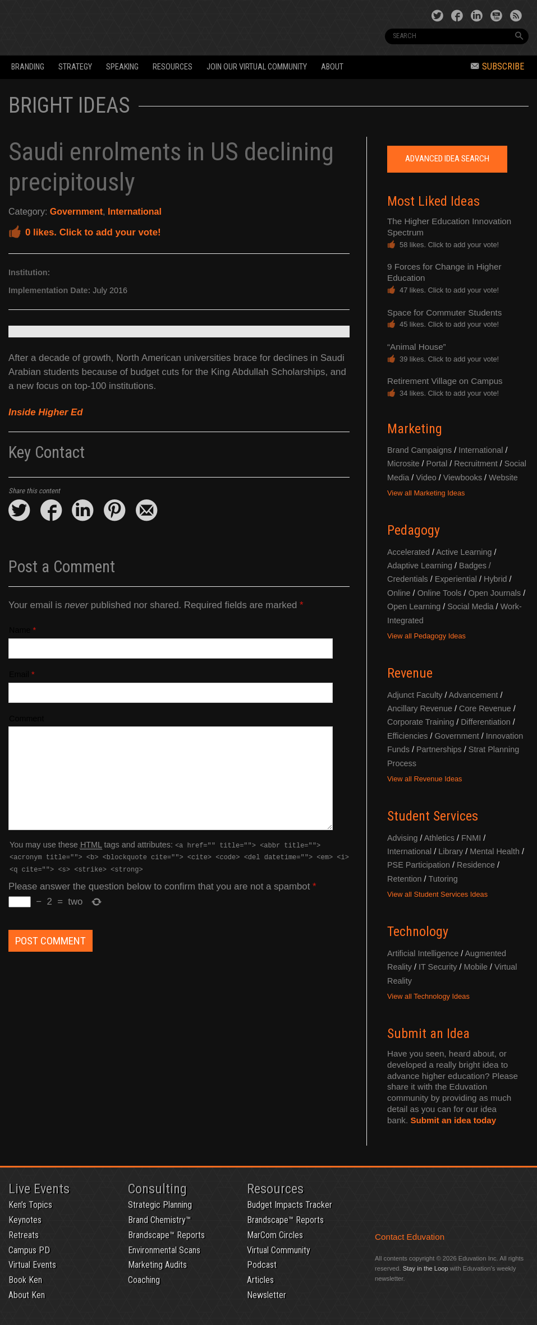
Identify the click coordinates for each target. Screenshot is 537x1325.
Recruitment (476, 463)
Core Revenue (485, 708)
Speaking (122, 67)
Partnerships (439, 749)
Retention (404, 878)
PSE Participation (418, 864)
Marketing (414, 429)
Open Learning (413, 606)
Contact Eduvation (409, 1236)
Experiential (456, 579)
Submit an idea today (453, 1120)
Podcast (262, 1264)
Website (503, 477)
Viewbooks (462, 477)
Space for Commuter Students (444, 312)
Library (450, 851)
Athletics (439, 837)
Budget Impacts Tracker (289, 1204)
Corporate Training (420, 721)
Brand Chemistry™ (159, 1220)
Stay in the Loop (425, 1268)
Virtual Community (278, 1250)
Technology (417, 931)
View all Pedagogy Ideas (426, 636)
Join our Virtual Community (256, 67)
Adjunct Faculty (414, 695)
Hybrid (495, 579)
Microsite (403, 463)
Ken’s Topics (30, 1204)
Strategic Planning (160, 1204)
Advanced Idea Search (447, 159)
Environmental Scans (164, 1250)
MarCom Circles (275, 1235)
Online (399, 593)
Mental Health (495, 851)
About (332, 67)
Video (426, 477)
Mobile (476, 966)
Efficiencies (407, 735)
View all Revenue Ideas (424, 779)
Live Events (39, 1189)
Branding (27, 67)
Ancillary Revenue (419, 708)
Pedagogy (413, 530)
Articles (260, 1280)
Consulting (157, 1189)
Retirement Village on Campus (445, 381)
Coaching (144, 1280)
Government (76, 211)
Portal (437, 463)
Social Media (470, 606)
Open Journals (495, 593)
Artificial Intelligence (422, 953)
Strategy (75, 67)
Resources (172, 67)
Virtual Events (32, 1264)
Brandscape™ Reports (166, 1235)
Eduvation (109, 27)
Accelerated (408, 552)
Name (19, 630)
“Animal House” (416, 346)
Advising (402, 837)
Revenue (410, 673)
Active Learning (464, 552)
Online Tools (439, 593)
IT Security (438, 966)
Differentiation (486, 721)
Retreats (23, 1235)
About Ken (26, 1295)
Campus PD (29, 1250)
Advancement (473, 695)
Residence (476, 864)
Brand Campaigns (419, 450)
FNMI (471, 837)
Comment (26, 718)
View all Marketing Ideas (426, 493)
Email (19, 674)
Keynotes (25, 1220)
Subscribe (497, 66)
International (135, 211)
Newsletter (266, 1295)
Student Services (432, 816)
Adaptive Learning (419, 565)
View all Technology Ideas (428, 996)
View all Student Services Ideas (437, 894)
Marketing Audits (157, 1264)
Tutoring (442, 878)
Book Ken (25, 1280)
